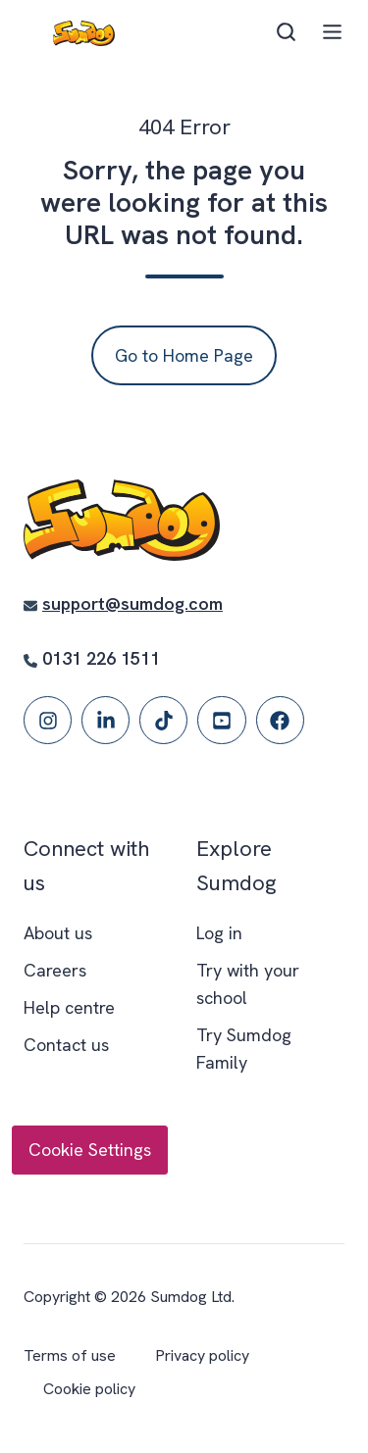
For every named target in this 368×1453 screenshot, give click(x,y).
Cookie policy (89, 1388)
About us (58, 933)
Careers (55, 970)
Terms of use (70, 1355)
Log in (219, 933)
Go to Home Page (184, 355)
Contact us (66, 1044)
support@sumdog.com (132, 603)
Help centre (69, 1007)
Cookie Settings (89, 1149)
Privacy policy (202, 1355)
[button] (286, 32)
